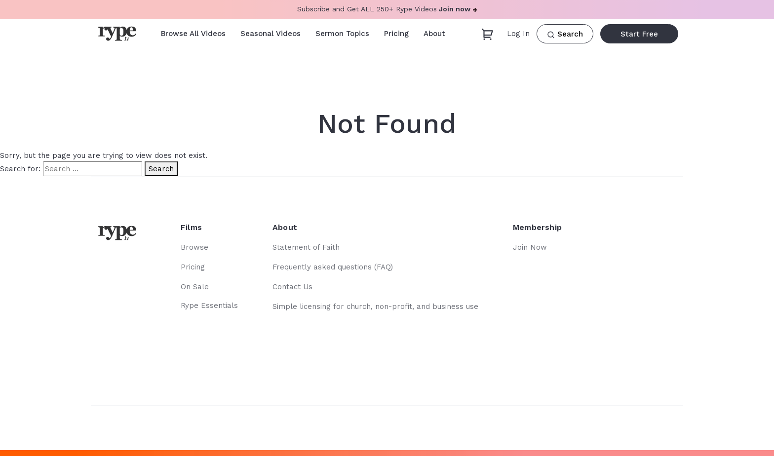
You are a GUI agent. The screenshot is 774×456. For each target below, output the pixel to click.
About (434, 33)
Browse (194, 247)
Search (565, 34)
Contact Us (292, 286)
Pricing (396, 33)
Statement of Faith (306, 247)
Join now (458, 9)
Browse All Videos (193, 33)
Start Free (639, 34)
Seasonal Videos (270, 33)
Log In (518, 33)
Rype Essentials (209, 305)
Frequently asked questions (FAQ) (332, 267)
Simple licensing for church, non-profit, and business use (375, 306)
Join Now (530, 247)
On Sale (195, 286)
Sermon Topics (342, 33)
